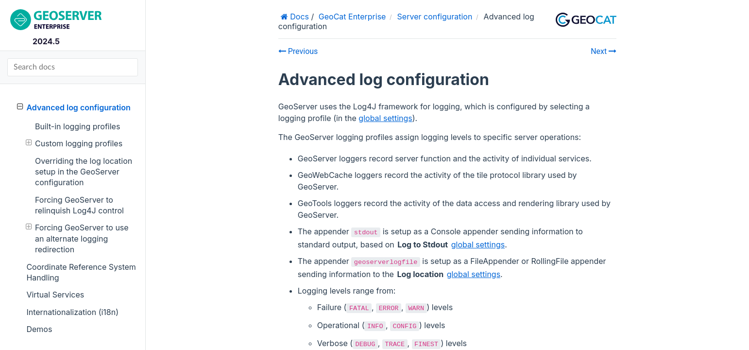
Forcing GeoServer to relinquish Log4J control (79, 205)
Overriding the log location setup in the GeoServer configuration (83, 172)
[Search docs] (72, 67)
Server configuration (435, 16)
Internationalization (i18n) (72, 312)
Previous (298, 51)
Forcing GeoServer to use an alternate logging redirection (77, 238)
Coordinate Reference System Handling (81, 272)
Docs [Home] (298, 16)
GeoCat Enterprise (352, 16)
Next (603, 51)
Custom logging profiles (74, 143)
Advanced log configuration (74, 107)
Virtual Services (55, 294)
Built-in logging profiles (77, 126)
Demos (39, 329)
